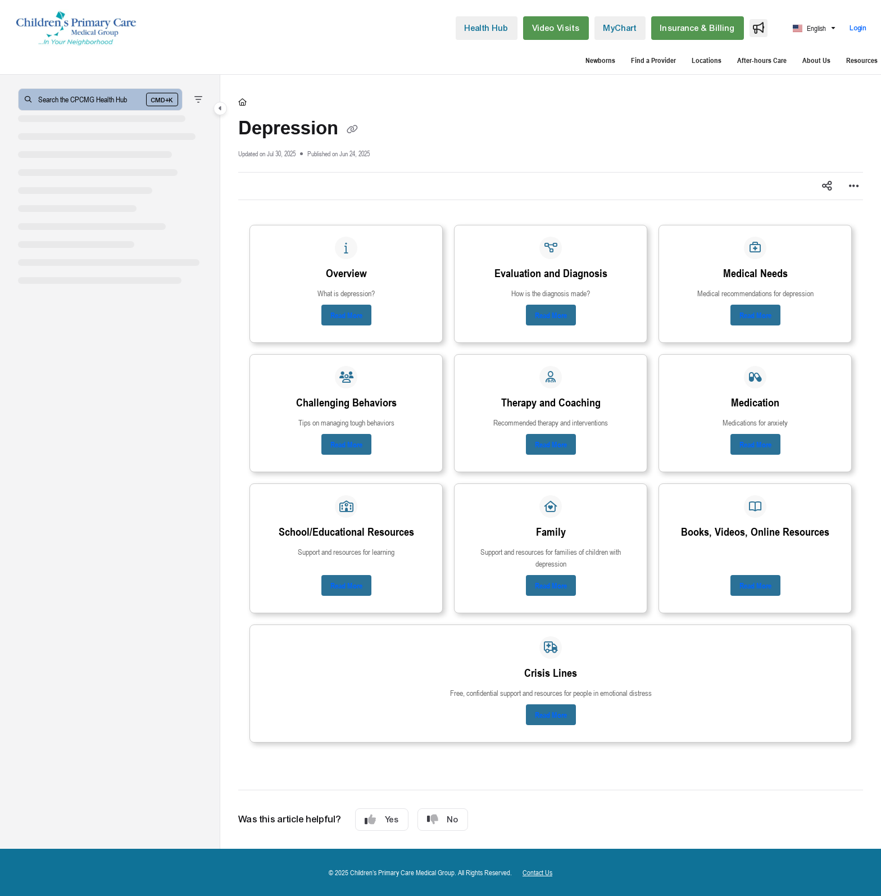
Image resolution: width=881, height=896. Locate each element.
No (442, 819)
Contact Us (537, 872)
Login (858, 28)
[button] (76, 28)
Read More (346, 315)
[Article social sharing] (827, 186)
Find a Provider (653, 60)
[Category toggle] (220, 108)
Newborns (600, 60)
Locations (706, 60)
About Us (816, 60)
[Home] (242, 101)
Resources (862, 60)
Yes (382, 819)
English (809, 28)
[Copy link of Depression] (352, 129)
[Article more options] (854, 186)
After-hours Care (762, 60)
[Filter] (198, 99)
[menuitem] (486, 28)
